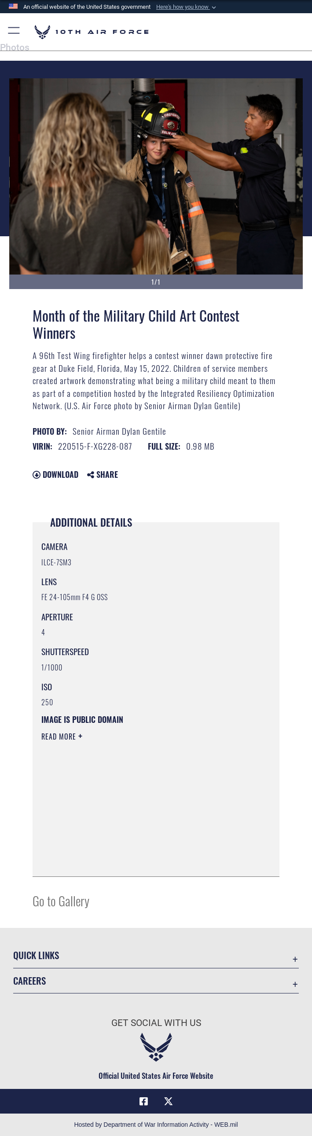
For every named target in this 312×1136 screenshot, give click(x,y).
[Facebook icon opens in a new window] (143, 1101)
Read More (59, 736)
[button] (187, 7)
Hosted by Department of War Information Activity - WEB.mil (156, 1124)
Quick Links (36, 955)
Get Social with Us (156, 1023)
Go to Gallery (61, 900)
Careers (29, 980)
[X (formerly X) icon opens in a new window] (168, 1101)
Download (55, 474)
